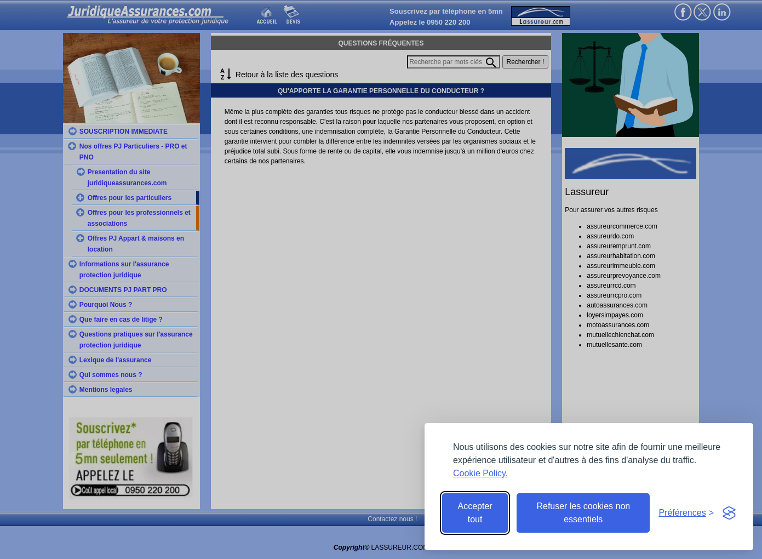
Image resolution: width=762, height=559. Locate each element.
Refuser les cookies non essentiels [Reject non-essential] (583, 512)
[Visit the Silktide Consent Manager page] (729, 513)
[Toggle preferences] (686, 513)
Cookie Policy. (480, 473)
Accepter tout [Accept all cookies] (475, 512)
